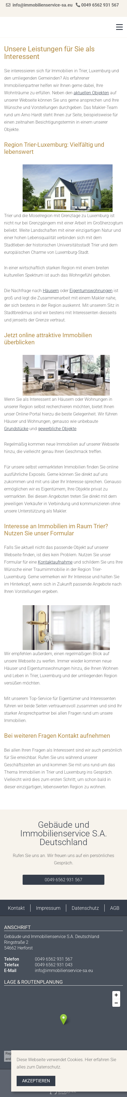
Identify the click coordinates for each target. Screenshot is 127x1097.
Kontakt (16, 908)
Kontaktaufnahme (55, 562)
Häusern (51, 290)
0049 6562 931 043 (53, 964)
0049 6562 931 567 (97, 5)
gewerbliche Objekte (57, 428)
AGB (114, 908)
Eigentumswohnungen (91, 290)
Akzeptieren (36, 1080)
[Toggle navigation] (118, 27)
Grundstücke (16, 428)
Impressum (48, 908)
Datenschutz (85, 908)
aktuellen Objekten (91, 92)
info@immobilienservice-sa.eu (39, 5)
